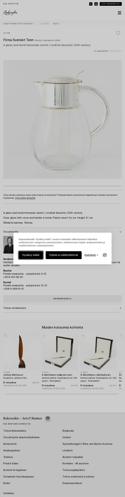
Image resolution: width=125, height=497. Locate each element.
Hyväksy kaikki (30, 255)
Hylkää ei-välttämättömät (63, 255)
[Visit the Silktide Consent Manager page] (105, 255)
